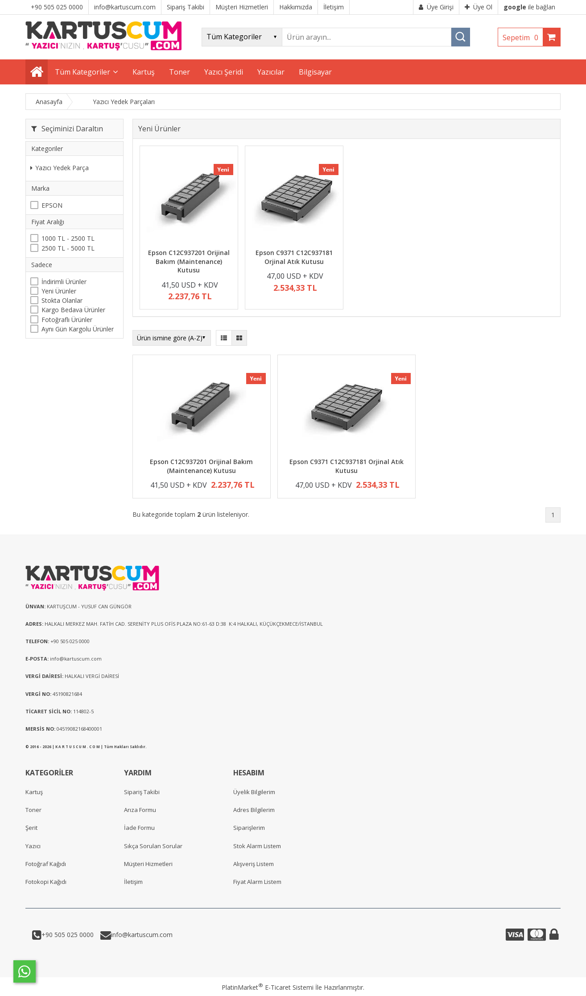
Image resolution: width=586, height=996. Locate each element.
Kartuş (34, 792)
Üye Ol (478, 7)
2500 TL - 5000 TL (68, 248)
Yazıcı (33, 846)
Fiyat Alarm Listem (257, 882)
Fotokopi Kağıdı (45, 882)
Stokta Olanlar (62, 300)
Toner (33, 810)
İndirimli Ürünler (64, 281)
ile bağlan (529, 7)
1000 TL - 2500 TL (68, 238)
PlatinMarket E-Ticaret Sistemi (268, 987)
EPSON (51, 205)
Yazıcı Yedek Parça (59, 167)
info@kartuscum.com (142, 934)
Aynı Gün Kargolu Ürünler (77, 329)
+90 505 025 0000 (67, 934)
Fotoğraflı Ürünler (66, 319)
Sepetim (523, 37)
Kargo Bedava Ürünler (73, 309)
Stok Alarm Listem (257, 846)
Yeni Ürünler (58, 291)
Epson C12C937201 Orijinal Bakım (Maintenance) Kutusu (189, 261)
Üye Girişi (436, 7)
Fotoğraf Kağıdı (45, 864)
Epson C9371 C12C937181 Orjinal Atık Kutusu (294, 257)
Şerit (31, 828)
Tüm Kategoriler (82, 72)
